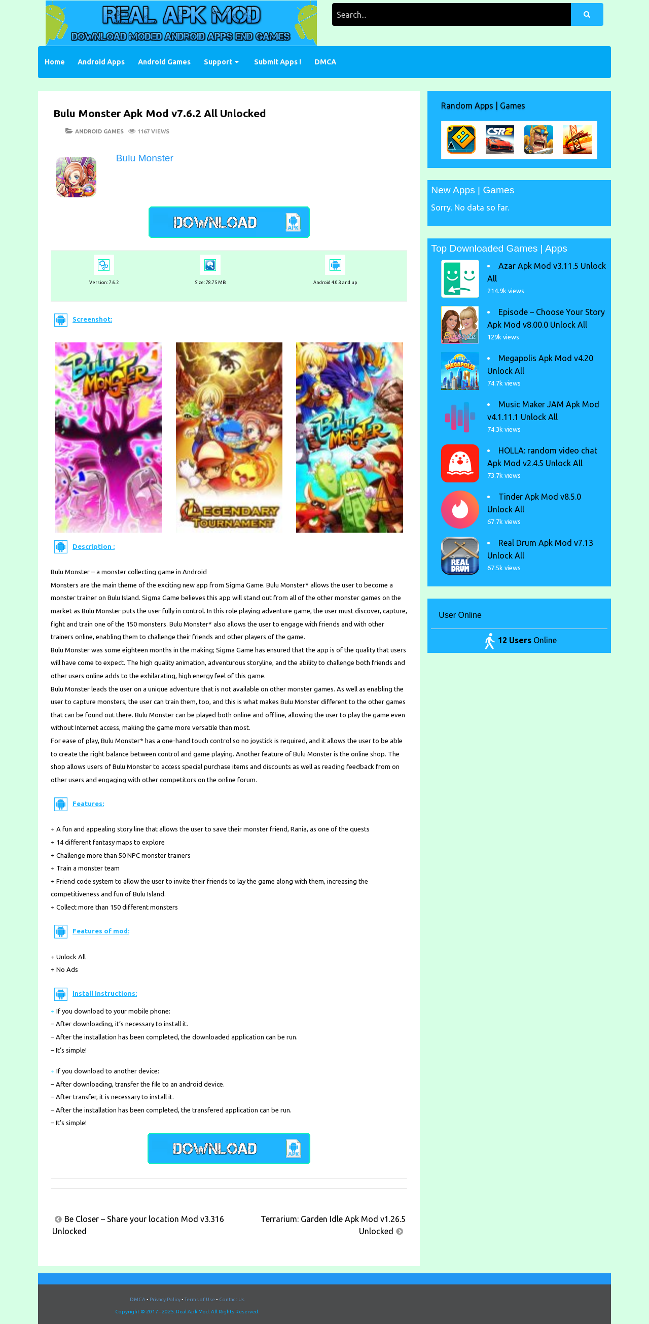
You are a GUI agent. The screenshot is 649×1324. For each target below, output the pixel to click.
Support (218, 62)
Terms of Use (200, 1299)
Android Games (164, 62)
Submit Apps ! (277, 62)
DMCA (325, 62)
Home (55, 62)
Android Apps (101, 62)
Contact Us (231, 1299)
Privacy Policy (165, 1299)
